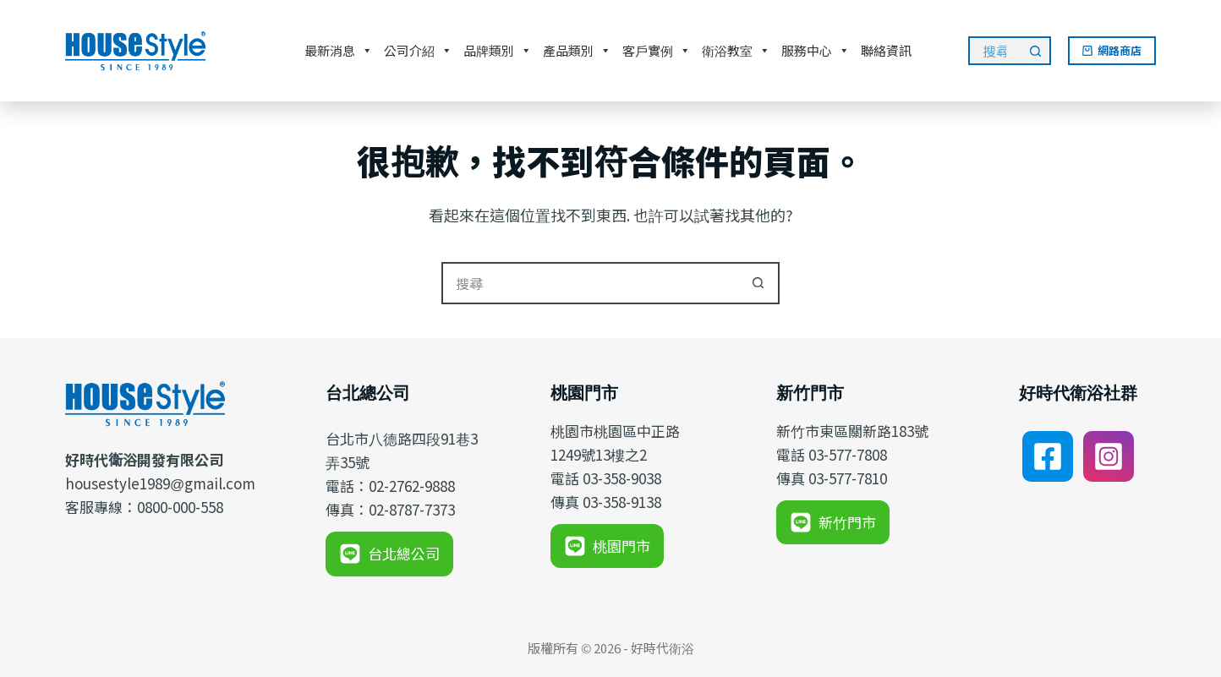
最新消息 (338, 50)
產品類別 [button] (577, 50)
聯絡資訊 (886, 50)
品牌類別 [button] (497, 50)
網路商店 (1112, 50)
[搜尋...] (994, 50)
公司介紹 (418, 50)
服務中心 (815, 50)
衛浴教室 (736, 50)
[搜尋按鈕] (1036, 50)
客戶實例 (656, 50)
